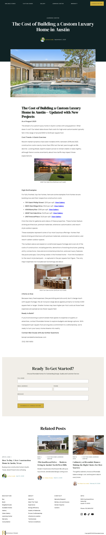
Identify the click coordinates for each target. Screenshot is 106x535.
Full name (21, 376)
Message (21, 392)
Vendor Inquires (59, 502)
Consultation (97, 3)
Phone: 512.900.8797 (87, 505)
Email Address (23, 384)
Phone (56, 384)
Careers (56, 504)
